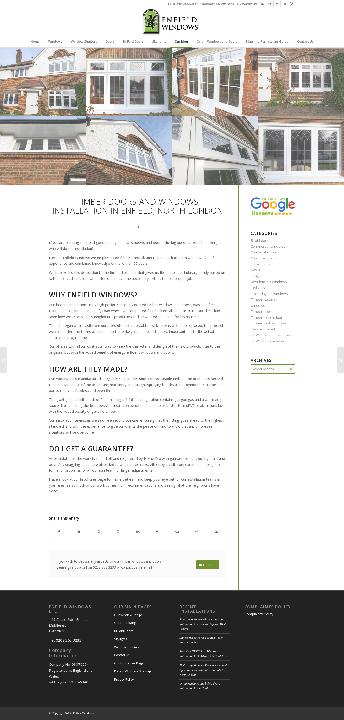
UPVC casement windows (272, 335)
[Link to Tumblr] (277, 3)
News (255, 270)
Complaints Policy (259, 613)
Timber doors (262, 311)
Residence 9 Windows (269, 281)
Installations (260, 264)
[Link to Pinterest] (291, 3)
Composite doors (265, 252)
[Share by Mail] (216, 532)
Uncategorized (263, 329)
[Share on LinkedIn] (137, 532)
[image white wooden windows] (129, 81)
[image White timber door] (215, 81)
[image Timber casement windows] (129, 150)
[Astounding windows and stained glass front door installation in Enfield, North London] (3, 360)
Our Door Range (126, 623)
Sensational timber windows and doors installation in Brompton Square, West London (203, 624)
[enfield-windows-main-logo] (172, 21)
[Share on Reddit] (196, 532)
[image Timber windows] (43, 150)
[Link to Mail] (262, 3)
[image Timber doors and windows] (43, 81)
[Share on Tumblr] (157, 532)
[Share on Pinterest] (118, 532)
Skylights (258, 287)
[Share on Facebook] (59, 532)
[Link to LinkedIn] (284, 3)
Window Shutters (126, 647)
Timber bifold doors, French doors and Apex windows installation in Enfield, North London (203, 670)
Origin (255, 275)
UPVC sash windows (267, 341)
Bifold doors (261, 240)
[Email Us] (207, 564)
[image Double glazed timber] (301, 150)
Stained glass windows (269, 293)
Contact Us (122, 655)
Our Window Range (128, 615)
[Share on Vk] (177, 532)
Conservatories (263, 258)
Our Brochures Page (129, 663)
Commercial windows (268, 246)
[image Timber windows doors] (301, 81)
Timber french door (267, 317)
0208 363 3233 (68, 640)
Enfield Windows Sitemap (132, 671)
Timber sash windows (269, 323)
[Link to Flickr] (269, 3)
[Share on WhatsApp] (98, 532)
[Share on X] (78, 532)
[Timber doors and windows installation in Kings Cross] (340, 360)
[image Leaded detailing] (215, 150)
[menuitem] (35, 41)
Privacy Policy (124, 679)
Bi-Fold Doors (123, 631)
